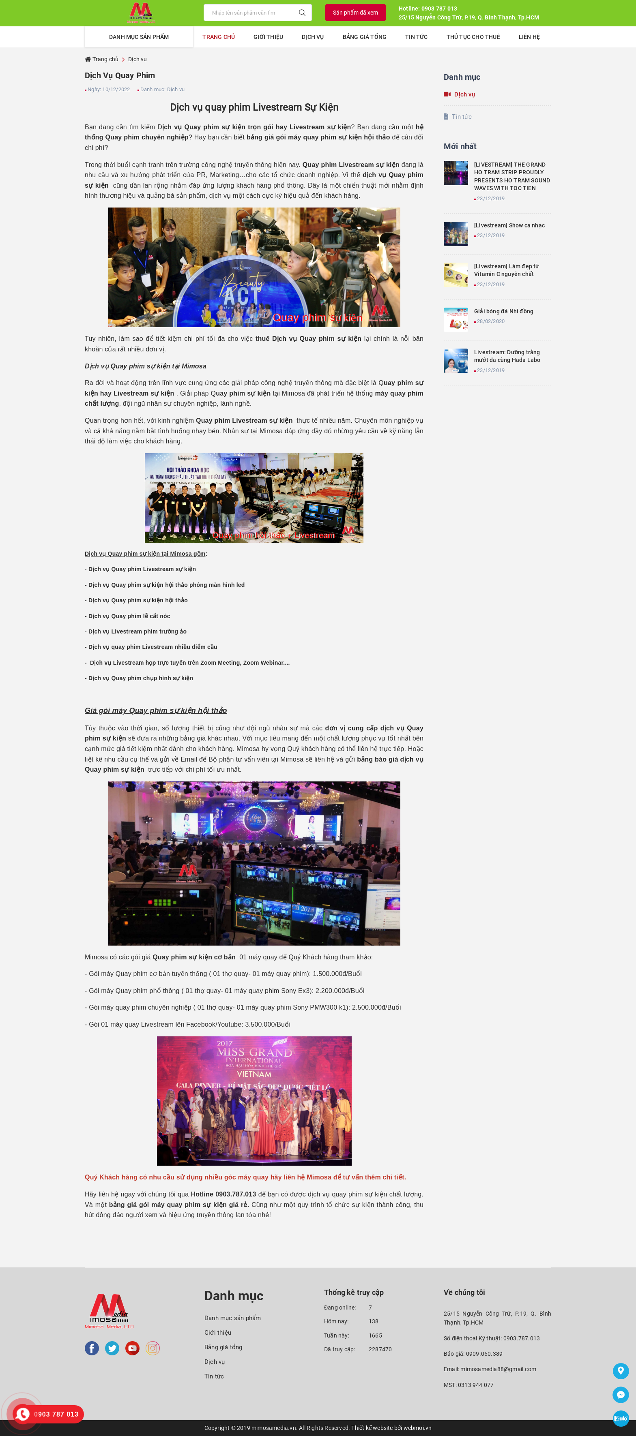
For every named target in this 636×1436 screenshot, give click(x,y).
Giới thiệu (268, 37)
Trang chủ (218, 37)
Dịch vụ (313, 37)
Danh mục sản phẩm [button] (139, 37)
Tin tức (416, 37)
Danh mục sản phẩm (232, 1318)
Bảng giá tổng (365, 37)
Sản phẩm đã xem (355, 12)
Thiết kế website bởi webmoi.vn (391, 1428)
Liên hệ (529, 37)
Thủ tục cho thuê (473, 37)
